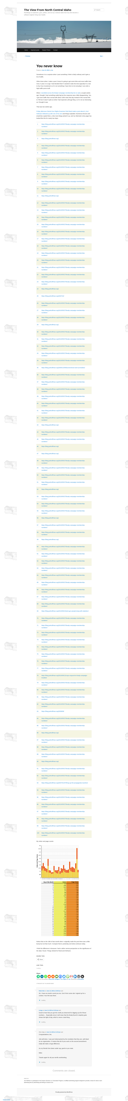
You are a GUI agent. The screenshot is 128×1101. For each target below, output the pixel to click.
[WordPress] (78, 976)
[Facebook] (60, 976)
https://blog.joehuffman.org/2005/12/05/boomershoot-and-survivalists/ (63, 367)
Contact (55, 50)
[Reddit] (49, 976)
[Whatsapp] (45, 976)
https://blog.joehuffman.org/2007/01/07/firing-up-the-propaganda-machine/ (65, 783)
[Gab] (38, 976)
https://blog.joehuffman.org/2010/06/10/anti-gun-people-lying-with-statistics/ (65, 611)
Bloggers (57, 979)
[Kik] (82, 976)
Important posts (35, 50)
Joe (52, 70)
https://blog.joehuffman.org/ (50, 138)
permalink (81, 979)
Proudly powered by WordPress (64, 1092)
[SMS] (67, 976)
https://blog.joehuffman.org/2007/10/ (53, 296)
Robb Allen (42, 991)
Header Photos (46, 50)
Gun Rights (64, 979)
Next (102, 56)
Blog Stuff (51, 979)
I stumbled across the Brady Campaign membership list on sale (60, 93)
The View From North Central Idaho (47, 9)
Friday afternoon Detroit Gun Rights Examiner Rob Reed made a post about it (60, 111)
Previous (27, 56)
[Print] (53, 976)
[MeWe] (42, 976)
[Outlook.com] (75, 976)
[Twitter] (64, 976)
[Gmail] (71, 976)
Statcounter (6, 1100)
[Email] (56, 976)
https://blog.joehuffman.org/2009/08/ (53, 711)
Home (26, 50)
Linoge (41, 1010)
